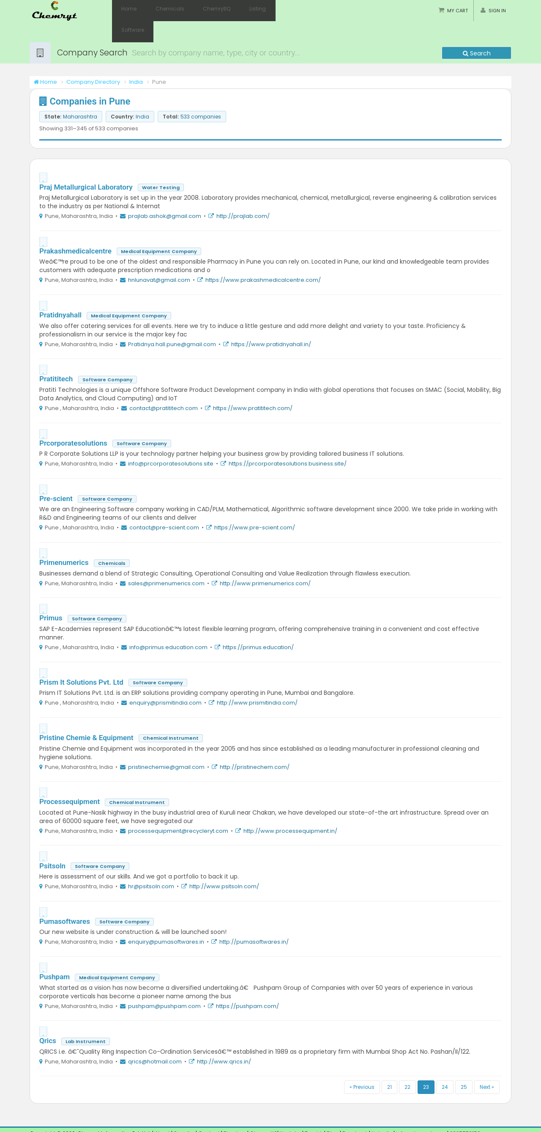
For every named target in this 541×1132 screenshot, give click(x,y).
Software (274, 10)
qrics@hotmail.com (155, 1040)
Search (477, 32)
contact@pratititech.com (163, 387)
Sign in (497, 10)
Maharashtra (63, 1124)
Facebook (355, 1112)
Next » (487, 1065)
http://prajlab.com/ (243, 195)
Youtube (290, 1112)
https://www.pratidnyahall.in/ (271, 323)
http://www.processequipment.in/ (290, 810)
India (136, 61)
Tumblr (314, 1112)
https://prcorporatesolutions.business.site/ (288, 442)
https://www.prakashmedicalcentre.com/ (263, 259)
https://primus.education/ (258, 626)
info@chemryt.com (421, 1112)
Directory (235, 1112)
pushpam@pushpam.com (164, 985)
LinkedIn (382, 1112)
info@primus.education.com (168, 626)
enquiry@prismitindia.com (165, 682)
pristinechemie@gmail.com (166, 746)
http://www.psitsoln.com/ (224, 865)
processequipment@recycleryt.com (178, 810)
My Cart (457, 10)
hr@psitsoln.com (151, 865)
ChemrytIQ (205, 10)
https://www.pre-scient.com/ (254, 506)
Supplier (184, 1112)
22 (407, 1065)
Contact (209, 1112)
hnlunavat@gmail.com (159, 259)
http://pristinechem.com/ (255, 746)
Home (126, 10)
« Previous (362, 1065)
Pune (36, 1124)
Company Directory (93, 61)
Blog (333, 1112)
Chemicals (163, 10)
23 (426, 1065)
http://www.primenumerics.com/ (265, 562)
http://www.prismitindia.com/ (257, 682)
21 (389, 1065)
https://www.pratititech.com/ (252, 387)
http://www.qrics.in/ (224, 1040)
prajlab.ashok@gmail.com (164, 195)
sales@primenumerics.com (166, 562)
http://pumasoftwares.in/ (254, 921)
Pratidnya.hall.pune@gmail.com (172, 323)
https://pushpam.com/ (247, 985)
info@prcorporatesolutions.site (170, 442)
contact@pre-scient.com (164, 506)
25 (464, 1065)
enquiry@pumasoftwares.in (166, 921)
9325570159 (464, 1112)
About (162, 1112)
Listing (240, 10)
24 (445, 1065)
